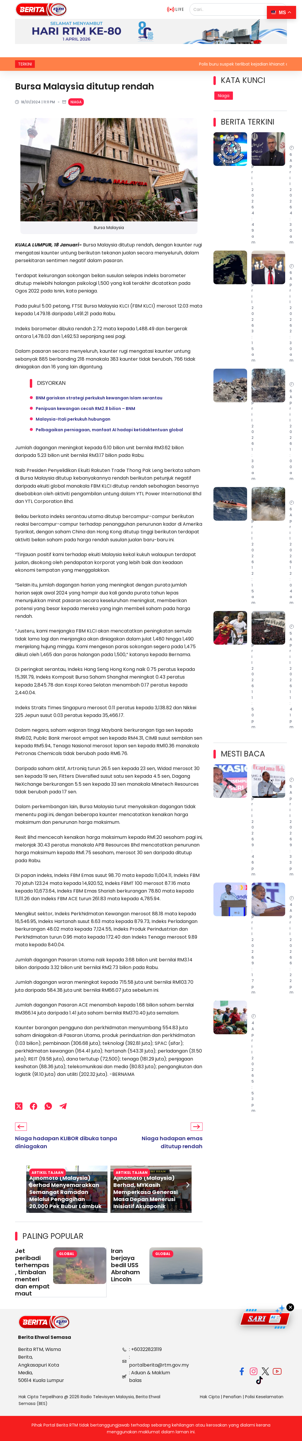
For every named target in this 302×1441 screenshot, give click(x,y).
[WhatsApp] (48, 1106)
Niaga (76, 101)
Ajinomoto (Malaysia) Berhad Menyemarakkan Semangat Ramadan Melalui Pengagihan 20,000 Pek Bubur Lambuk (65, 1192)
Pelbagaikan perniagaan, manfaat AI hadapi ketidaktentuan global (109, 430)
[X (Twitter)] (18, 1106)
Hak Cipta (210, 1396)
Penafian (232, 1396)
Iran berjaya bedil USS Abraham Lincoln (125, 1265)
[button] (30, 1184)
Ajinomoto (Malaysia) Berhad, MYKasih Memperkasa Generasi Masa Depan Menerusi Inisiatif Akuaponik (145, 1192)
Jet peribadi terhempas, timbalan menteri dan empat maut (32, 1272)
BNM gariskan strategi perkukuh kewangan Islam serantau (99, 398)
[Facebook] (33, 1106)
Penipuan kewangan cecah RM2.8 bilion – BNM (85, 408)
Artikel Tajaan (132, 1172)
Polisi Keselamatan (264, 1396)
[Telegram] (63, 1106)
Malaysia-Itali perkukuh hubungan (73, 419)
